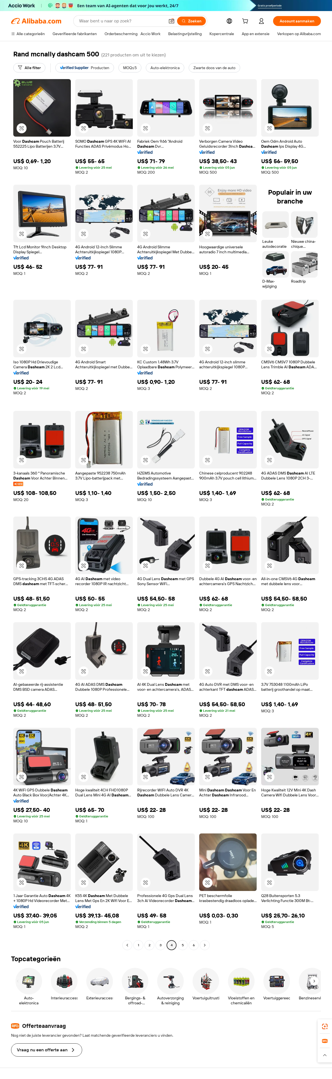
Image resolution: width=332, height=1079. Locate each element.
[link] (325, 1026)
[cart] (246, 22)
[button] (171, 21)
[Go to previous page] (127, 945)
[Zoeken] (191, 21)
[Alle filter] (29, 67)
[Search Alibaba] (121, 21)
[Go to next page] (205, 945)
